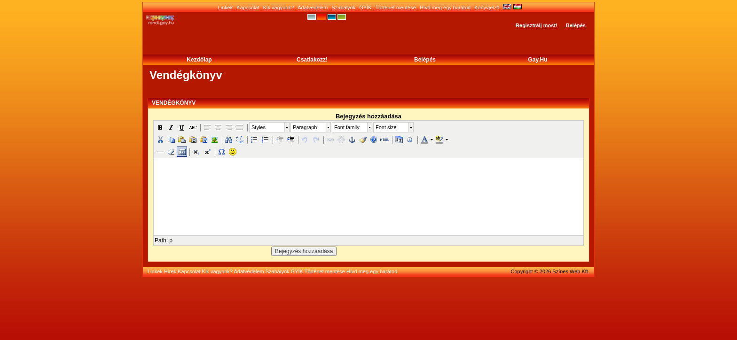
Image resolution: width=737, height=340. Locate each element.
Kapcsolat (247, 7)
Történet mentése (396, 7)
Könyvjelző (486, 7)
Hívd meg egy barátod (445, 7)
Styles (258, 127)
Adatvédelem (313, 7)
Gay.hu (537, 59)
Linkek (225, 7)
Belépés (576, 25)
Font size (386, 127)
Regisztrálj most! (536, 25)
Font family (347, 127)
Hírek (170, 271)
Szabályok (343, 7)
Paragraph (305, 127)
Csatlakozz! (312, 59)
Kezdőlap (199, 59)
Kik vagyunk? (278, 7)
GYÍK (365, 7)
